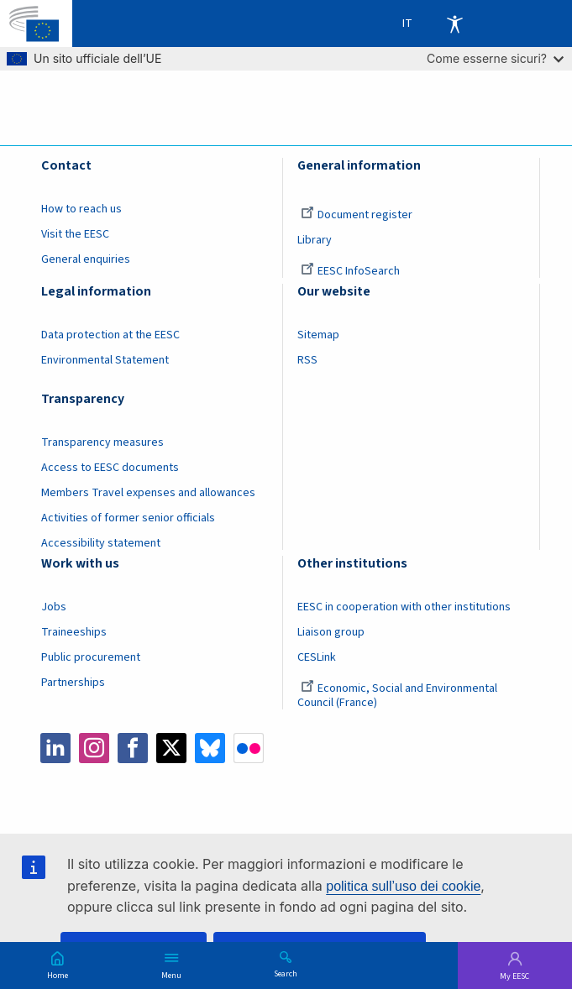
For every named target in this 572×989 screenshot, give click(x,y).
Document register (356, 215)
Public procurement (90, 657)
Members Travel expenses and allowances (148, 492)
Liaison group (331, 632)
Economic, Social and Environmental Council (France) (397, 695)
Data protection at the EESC (110, 335)
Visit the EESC (75, 234)
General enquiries (85, 259)
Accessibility (454, 23)
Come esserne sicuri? (495, 58)
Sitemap (318, 335)
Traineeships (74, 632)
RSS (307, 360)
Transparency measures (102, 442)
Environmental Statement (105, 360)
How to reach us (81, 209)
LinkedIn (55, 748)
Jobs (53, 607)
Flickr (249, 748)
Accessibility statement (100, 543)
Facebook (133, 748)
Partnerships (73, 682)
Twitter (171, 748)
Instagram (94, 748)
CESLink (316, 657)
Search (285, 973)
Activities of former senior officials (128, 518)
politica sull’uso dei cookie (403, 886)
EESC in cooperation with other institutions (404, 607)
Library (314, 240)
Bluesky (210, 748)
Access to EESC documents (110, 467)
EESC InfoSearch (350, 271)
